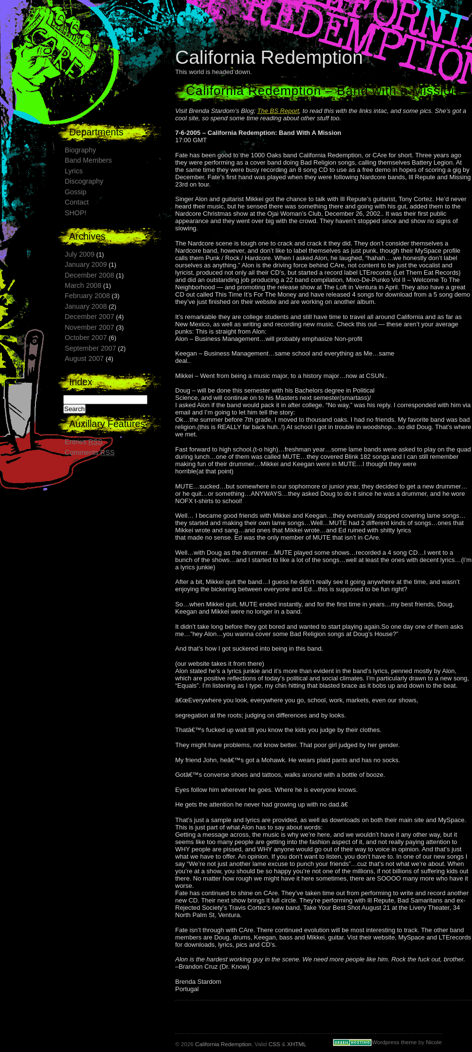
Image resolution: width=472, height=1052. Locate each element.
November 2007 (89, 327)
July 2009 (79, 254)
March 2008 (83, 285)
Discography (84, 181)
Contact (77, 202)
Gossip (76, 192)
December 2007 (89, 316)
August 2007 (84, 358)
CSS (274, 1044)
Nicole (433, 1042)
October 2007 (86, 337)
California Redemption (269, 57)
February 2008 (87, 296)
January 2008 (86, 306)
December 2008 (89, 275)
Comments (90, 452)
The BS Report (278, 110)
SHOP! (76, 213)
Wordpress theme (394, 1042)
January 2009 (86, 264)
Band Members (88, 160)
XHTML (296, 1044)
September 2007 (90, 348)
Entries (84, 442)
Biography (80, 150)
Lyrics (74, 171)
